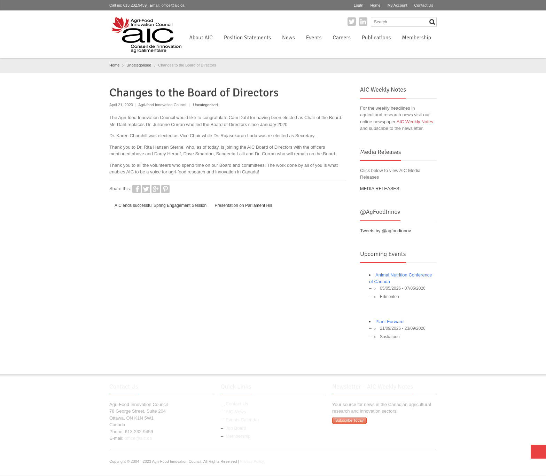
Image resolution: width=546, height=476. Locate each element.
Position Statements (247, 37)
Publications (376, 37)
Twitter (352, 21)
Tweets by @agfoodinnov (385, 230)
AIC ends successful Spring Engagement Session (160, 205)
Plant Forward (389, 321)
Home (375, 5)
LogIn (359, 5)
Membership (416, 37)
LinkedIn (363, 21)
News (288, 37)
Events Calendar (242, 419)
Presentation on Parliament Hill (243, 205)
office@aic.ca (173, 5)
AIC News (236, 411)
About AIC (201, 37)
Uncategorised (205, 105)
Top (538, 452)
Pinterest (165, 189)
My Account (397, 5)
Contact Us (423, 5)
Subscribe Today (349, 420)
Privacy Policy (252, 461)
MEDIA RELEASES (379, 188)
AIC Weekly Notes (415, 121)
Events (314, 37)
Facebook (136, 189)
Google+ (155, 189)
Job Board (236, 428)
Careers (341, 37)
